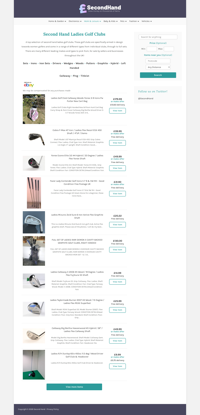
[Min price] (152, 49)
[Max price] (169, 49)
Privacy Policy (53, 409)
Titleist (85, 75)
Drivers (57, 63)
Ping (75, 75)
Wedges (68, 63)
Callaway (65, 75)
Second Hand (39, 409)
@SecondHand (145, 98)
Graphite (103, 63)
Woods (80, 63)
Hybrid (114, 63)
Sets (25, 63)
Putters (90, 63)
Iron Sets (44, 63)
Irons (34, 63)
